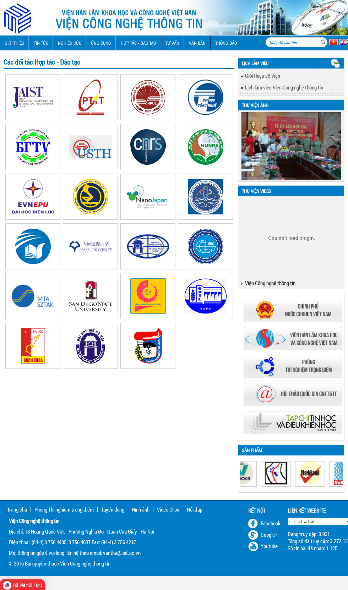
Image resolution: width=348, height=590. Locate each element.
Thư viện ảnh (255, 105)
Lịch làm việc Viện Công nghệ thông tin (284, 87)
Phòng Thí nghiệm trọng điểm (64, 509)
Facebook (271, 523)
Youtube (269, 546)
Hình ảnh (140, 509)
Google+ (269, 534)
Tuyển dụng (112, 509)
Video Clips (168, 509)
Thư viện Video (256, 191)
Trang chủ (17, 509)
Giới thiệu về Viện (262, 75)
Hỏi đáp (194, 509)
